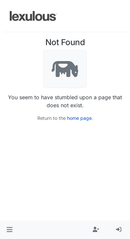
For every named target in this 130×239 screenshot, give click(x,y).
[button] (9, 229)
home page (79, 118)
